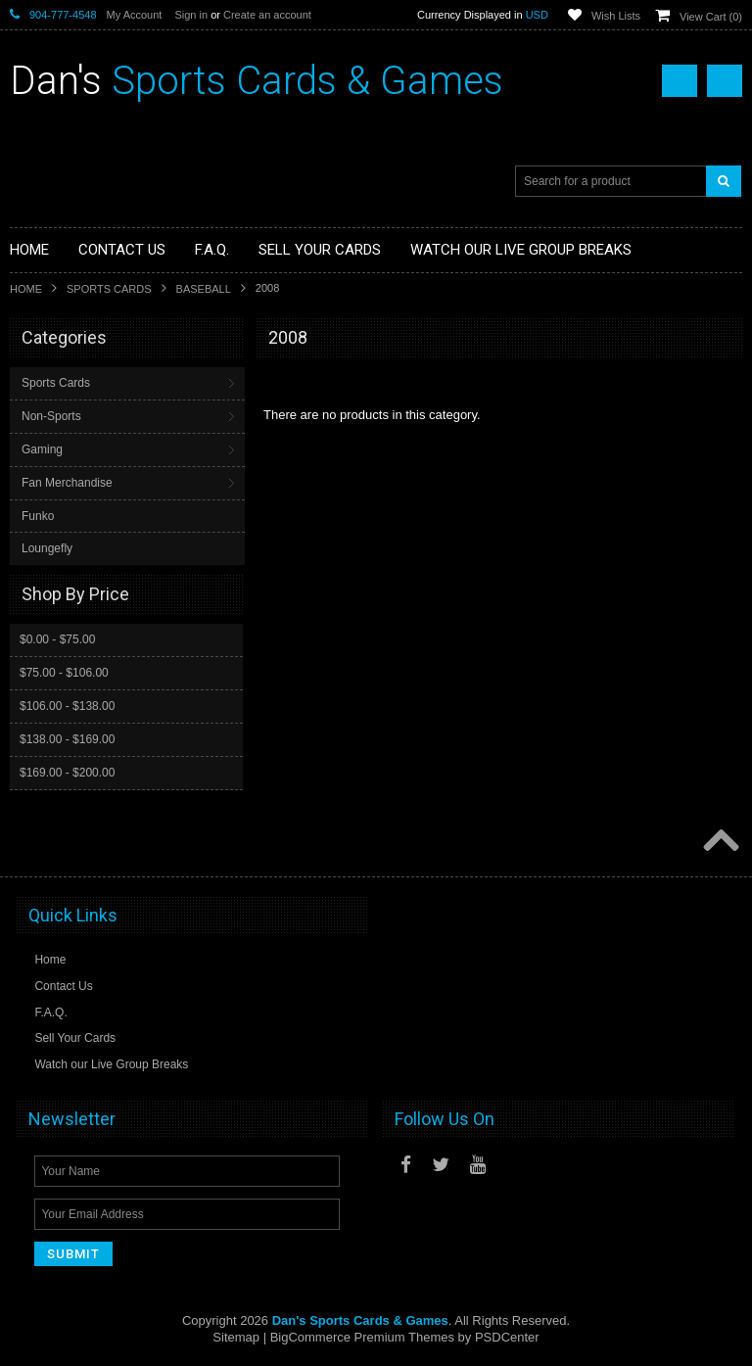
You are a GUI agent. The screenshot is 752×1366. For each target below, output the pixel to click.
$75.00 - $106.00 (64, 673)
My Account (135, 15)
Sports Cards (109, 289)
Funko (38, 516)
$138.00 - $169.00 (67, 739)
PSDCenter (507, 1337)
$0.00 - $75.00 (57, 639)
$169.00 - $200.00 (67, 772)
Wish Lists (615, 16)
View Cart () (711, 17)
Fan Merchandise (67, 483)
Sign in (191, 15)
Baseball (203, 289)
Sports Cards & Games (256, 81)
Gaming (42, 449)
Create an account (267, 15)
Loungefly (47, 548)
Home (26, 289)
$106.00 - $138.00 (67, 706)
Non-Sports (51, 416)
